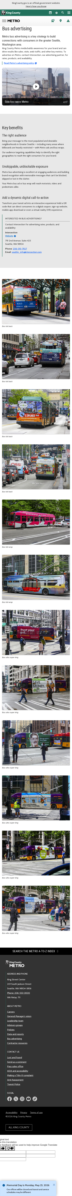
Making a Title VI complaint (20, 1075)
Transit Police (13, 1084)
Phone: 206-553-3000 (18, 993)
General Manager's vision (19, 1016)
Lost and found (14, 1057)
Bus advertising (14, 1038)
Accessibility (11, 1112)
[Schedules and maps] (53, 21)
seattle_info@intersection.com (27, 252)
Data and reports (15, 1034)
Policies (10, 1029)
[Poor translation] (10, 1148)
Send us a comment (16, 1062)
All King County (19, 1127)
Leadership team (15, 1020)
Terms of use (36, 1112)
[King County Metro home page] (16, 963)
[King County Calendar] (50, 12)
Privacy (23, 1112)
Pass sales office (15, 1066)
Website (9, 236)
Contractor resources (17, 1043)
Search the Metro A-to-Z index (36, 951)
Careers (11, 1011)
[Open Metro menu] (5, 21)
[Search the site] (63, 12)
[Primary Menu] (69, 12)
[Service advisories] (68, 21)
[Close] (53, 1185)
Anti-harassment (15, 1080)
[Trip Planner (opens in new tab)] (60, 21)
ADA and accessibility (17, 1071)
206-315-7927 (20, 248)
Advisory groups (15, 1025)
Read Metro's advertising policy (19, 63)
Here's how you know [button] (36, 6)
